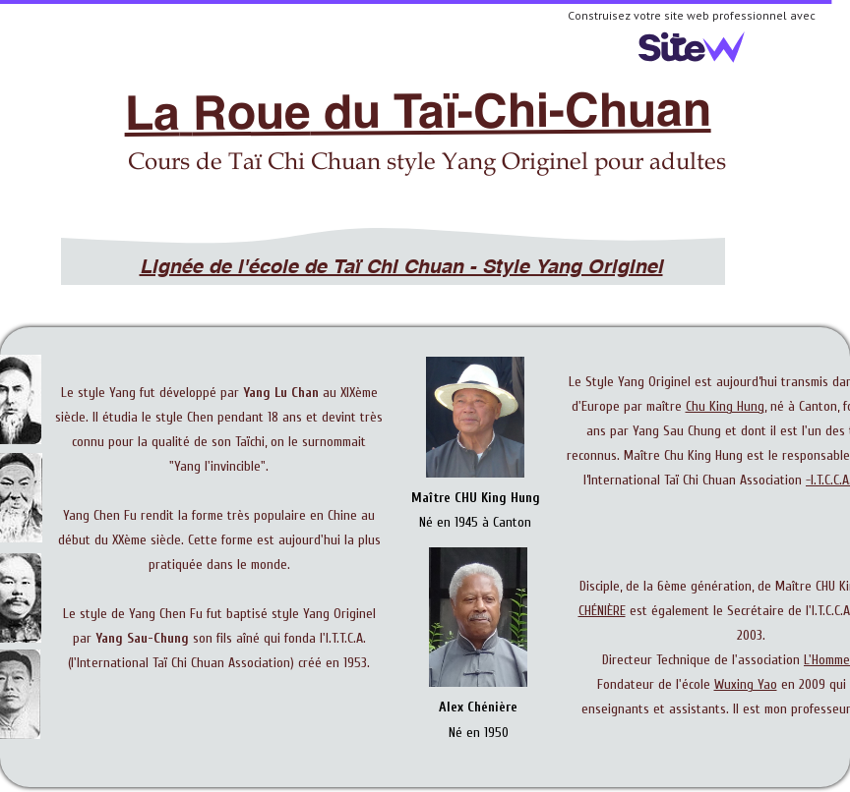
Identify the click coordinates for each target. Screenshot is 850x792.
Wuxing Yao (745, 684)
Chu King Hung (725, 406)
